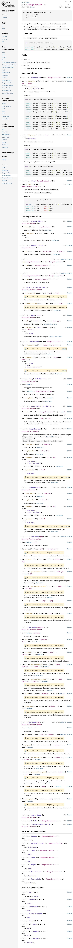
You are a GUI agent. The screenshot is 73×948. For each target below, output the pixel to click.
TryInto (35, 939)
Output (29, 542)
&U (23, 83)
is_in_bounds (30, 293)
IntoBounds (34, 342)
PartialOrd (36, 78)
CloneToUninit (35, 914)
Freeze (34, 836)
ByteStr (40, 627)
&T (37, 431)
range (27, 2)
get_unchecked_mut (38, 586)
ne (25, 418)
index (27, 601)
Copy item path (45, 4)
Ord (28, 365)
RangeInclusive (54, 78)
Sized (29, 89)
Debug (33, 245)
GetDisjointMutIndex (35, 287)
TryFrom (35, 931)
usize (38, 290)
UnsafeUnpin (36, 872)
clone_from (29, 233)
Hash (33, 315)
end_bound (29, 451)
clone (27, 227)
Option (50, 549)
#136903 (64, 349)
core (8, 2)
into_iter (29, 398)
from (26, 265)
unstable (63, 259)
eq (25, 412)
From (23, 262)
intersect (29, 357)
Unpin (33, 865)
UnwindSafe (36, 879)
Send (33, 850)
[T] (41, 537)
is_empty (31, 135)
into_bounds (29, 345)
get (26, 549)
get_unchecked (36, 572)
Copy (33, 815)
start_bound (29, 444)
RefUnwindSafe (37, 843)
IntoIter (30, 391)
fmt (26, 251)
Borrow (32, 899)
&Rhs (41, 418)
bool (30, 83)
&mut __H (56, 321)
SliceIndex (34, 537)
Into (34, 924)
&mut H (31, 330)
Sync (33, 858)
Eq (32, 821)
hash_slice (29, 327)
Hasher (36, 321)
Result (61, 251)
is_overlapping (31, 303)
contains (31, 81)
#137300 (67, 477)
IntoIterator (41, 379)
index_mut (29, 613)
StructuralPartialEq (40, 824)
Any (30, 892)
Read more (48, 230)
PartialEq (35, 406)
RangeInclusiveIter (30, 186)
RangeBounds (34, 429)
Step (33, 181)
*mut (60, 586)
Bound (46, 345)
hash (26, 321)
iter (30, 184)
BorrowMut (33, 906)
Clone (33, 221)
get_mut (28, 559)
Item (28, 384)
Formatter (47, 251)
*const (58, 572)
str (38, 722)
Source (32, 7)
